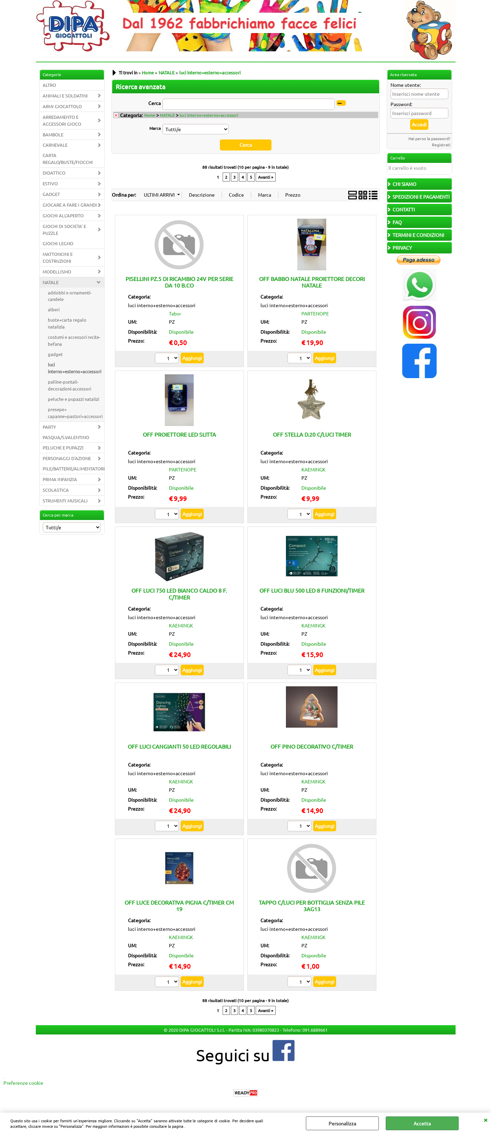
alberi (54, 309)
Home (149, 115)
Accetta (422, 1123)
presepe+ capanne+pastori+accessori (75, 412)
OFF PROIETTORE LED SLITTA (179, 434)
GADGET (51, 194)
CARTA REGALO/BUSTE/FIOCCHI (68, 158)
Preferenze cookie (23, 1083)
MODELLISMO (57, 271)
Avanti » (265, 176)
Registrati (441, 144)
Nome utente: (406, 85)
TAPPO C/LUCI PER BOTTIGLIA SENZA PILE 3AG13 (312, 905)
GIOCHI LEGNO (58, 243)
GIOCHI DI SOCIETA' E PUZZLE (64, 229)
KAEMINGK (313, 469)
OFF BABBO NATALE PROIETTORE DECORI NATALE (312, 281)
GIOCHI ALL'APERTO (63, 215)
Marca (155, 128)
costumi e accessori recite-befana (74, 340)
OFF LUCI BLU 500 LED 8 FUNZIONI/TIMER (311, 590)
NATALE (50, 282)
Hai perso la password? (429, 138)
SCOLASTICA (56, 490)
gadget (55, 354)
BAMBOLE (53, 134)
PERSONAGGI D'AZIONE (67, 458)
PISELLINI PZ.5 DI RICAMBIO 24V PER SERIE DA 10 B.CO (179, 281)
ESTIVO (50, 183)
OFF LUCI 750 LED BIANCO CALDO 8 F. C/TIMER (179, 593)
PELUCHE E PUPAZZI (63, 447)
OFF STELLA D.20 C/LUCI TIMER (312, 434)
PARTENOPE (315, 313)
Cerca (154, 103)
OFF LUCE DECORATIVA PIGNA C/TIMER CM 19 (179, 905)
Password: (401, 104)
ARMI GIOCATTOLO (62, 106)
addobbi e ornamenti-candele (70, 296)
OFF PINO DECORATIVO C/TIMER (311, 746)
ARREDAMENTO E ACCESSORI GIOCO (62, 120)
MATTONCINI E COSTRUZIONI (58, 257)
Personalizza (342, 1123)
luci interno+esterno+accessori (74, 368)
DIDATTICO (54, 173)
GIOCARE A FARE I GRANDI (70, 205)
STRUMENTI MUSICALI (65, 500)
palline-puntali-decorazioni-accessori (69, 385)
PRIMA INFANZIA (60, 479)
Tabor (175, 313)
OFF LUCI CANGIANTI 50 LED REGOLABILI (179, 746)
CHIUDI (485, 1119)
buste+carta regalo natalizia (67, 323)
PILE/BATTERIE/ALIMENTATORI (73, 468)
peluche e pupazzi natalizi (73, 399)
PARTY (49, 427)
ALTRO (49, 85)
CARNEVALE (55, 145)
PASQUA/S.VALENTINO (66, 437)
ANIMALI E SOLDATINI (65, 95)
